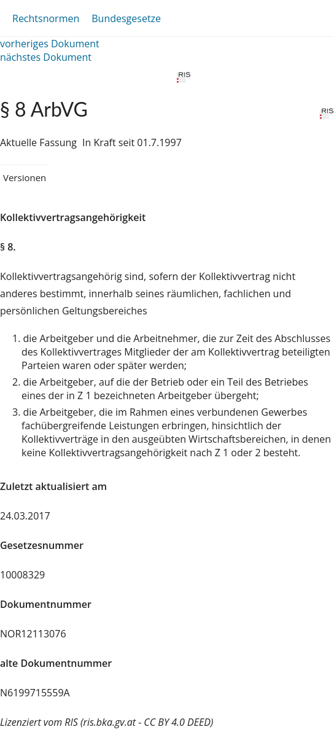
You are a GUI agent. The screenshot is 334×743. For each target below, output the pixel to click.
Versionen (24, 177)
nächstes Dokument (45, 57)
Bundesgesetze (126, 18)
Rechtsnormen (45, 18)
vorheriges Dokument (49, 43)
